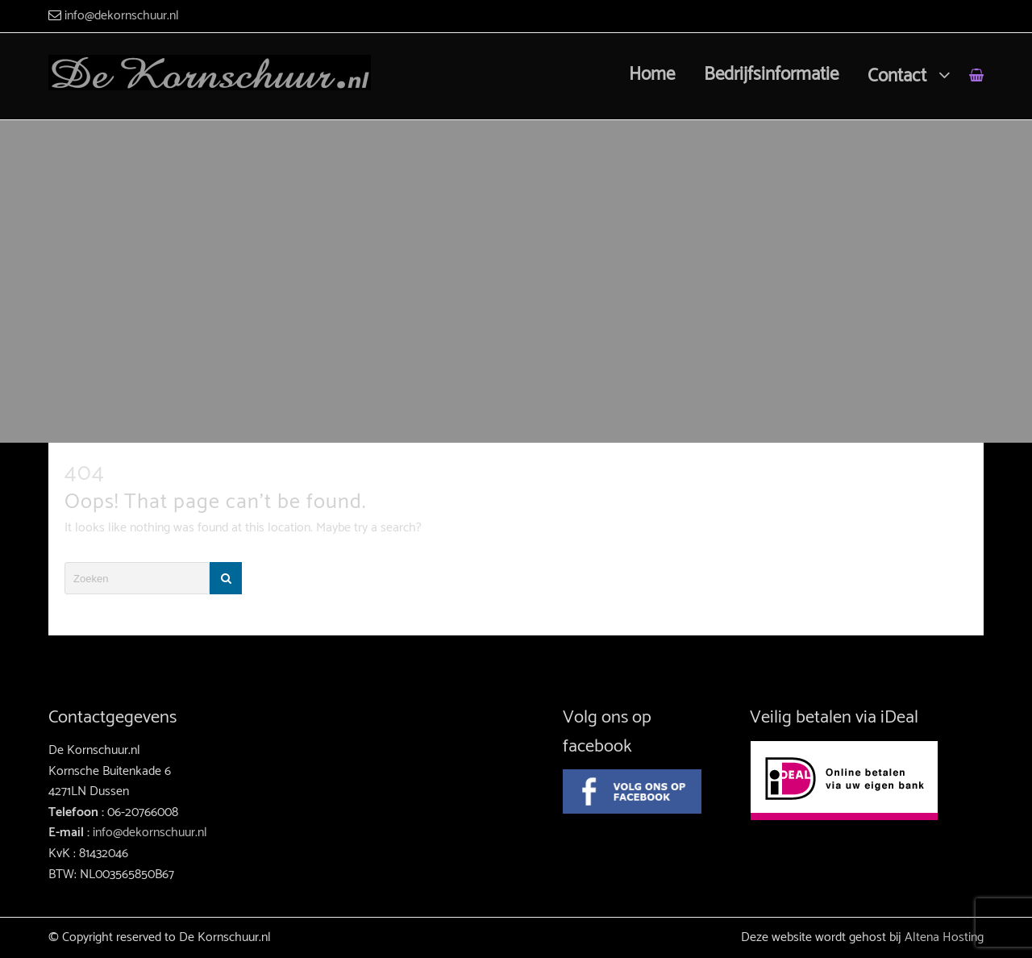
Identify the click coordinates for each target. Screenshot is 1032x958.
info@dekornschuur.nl (121, 16)
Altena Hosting (944, 937)
